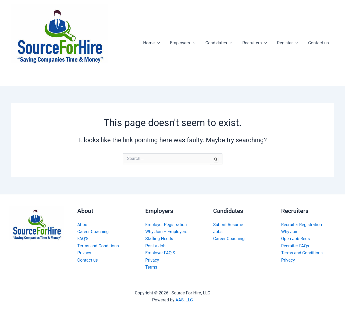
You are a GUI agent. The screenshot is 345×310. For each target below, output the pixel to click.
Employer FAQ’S (160, 252)
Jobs (218, 231)
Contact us (319, 42)
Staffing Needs (159, 238)
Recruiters (258, 43)
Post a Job (155, 245)
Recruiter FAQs (295, 245)
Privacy (84, 252)
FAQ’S (83, 238)
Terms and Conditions (98, 245)
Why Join (289, 231)
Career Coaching (93, 231)
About (83, 224)
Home (159, 43)
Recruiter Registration (301, 224)
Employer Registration (166, 224)
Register (289, 43)
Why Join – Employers (166, 231)
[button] (165, 43)
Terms (151, 267)
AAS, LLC (184, 299)
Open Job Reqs (295, 238)
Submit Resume (228, 224)
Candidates (223, 43)
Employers (189, 43)
